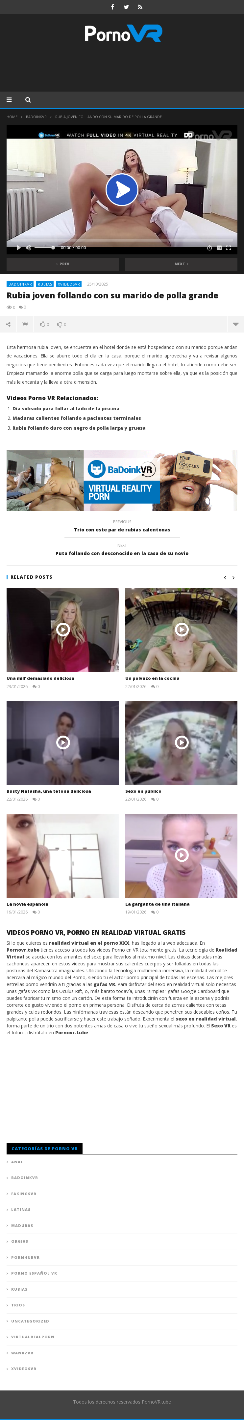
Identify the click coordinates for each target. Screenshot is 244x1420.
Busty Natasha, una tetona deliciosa (49, 791)
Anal (17, 1161)
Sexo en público (143, 791)
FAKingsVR (24, 1193)
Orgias (19, 1241)
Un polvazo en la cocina (152, 678)
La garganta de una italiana (157, 904)
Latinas (21, 1209)
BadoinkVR (36, 116)
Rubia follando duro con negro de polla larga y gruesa (79, 428)
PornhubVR (25, 1257)
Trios (18, 1304)
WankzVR (22, 1352)
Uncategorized (30, 1321)
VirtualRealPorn (33, 1336)
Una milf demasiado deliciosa (40, 678)
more (236, 324)
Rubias (45, 284)
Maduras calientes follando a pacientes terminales (76, 418)
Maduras (22, 1225)
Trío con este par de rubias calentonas (122, 527)
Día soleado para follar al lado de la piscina (65, 408)
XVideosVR (69, 284)
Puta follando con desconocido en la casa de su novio (122, 550)
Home (12, 116)
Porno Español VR (34, 1273)
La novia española (27, 904)
